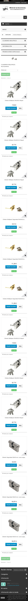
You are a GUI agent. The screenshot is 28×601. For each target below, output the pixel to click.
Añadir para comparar (8, 116)
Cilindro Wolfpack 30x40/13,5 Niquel (14, 140)
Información (7, 46)
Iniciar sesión (23, 2)
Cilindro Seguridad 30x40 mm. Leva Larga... (14, 497)
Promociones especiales (11, 52)
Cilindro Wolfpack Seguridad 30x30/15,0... (14, 219)
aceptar (2, 597)
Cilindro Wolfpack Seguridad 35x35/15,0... (14, 298)
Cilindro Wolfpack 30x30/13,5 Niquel (14, 338)
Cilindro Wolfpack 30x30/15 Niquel (14, 100)
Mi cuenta (4, 588)
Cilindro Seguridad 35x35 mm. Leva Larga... (14, 536)
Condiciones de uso (16, 599)
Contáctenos (18, 2)
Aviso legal (23, 599)
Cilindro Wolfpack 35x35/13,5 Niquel (14, 180)
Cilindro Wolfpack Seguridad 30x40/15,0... (14, 259)
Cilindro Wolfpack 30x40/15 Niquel (14, 378)
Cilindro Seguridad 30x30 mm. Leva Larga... (14, 457)
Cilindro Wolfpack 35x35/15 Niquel (14, 417)
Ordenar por (3, 70)
